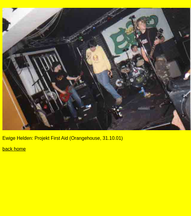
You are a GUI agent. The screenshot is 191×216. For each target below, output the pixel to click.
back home (14, 149)
